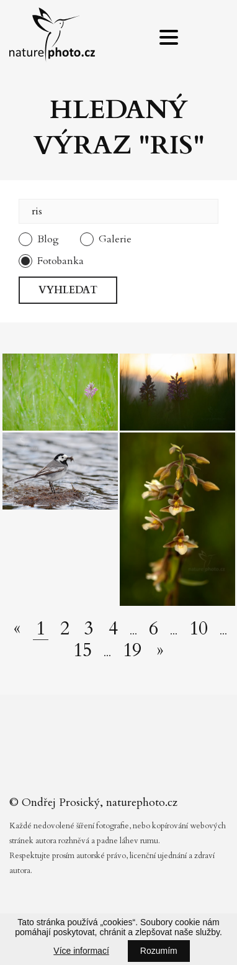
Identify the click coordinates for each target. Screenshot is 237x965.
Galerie (115, 239)
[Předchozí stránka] (17, 628)
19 (132, 650)
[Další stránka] (160, 650)
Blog (48, 239)
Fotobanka (60, 261)
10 (198, 628)
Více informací (81, 951)
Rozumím (158, 951)
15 (82, 650)
